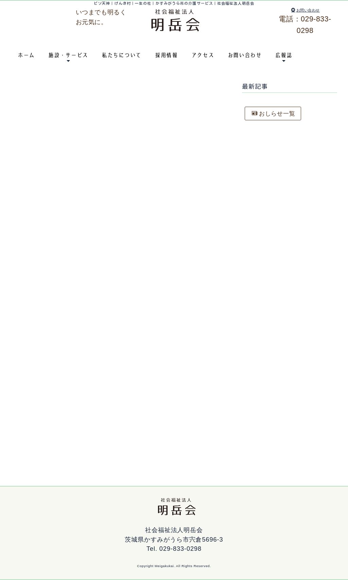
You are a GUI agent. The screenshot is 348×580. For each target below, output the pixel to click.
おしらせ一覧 (275, 114)
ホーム (26, 55)
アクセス (202, 55)
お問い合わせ (305, 10)
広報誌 (283, 55)
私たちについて (121, 55)
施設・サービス (68, 55)
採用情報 (166, 55)
